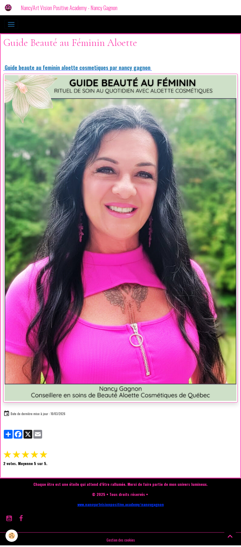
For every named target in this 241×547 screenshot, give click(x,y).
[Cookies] (11, 536)
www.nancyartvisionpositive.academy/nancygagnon (120, 504)
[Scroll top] (230, 536)
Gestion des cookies (120, 540)
